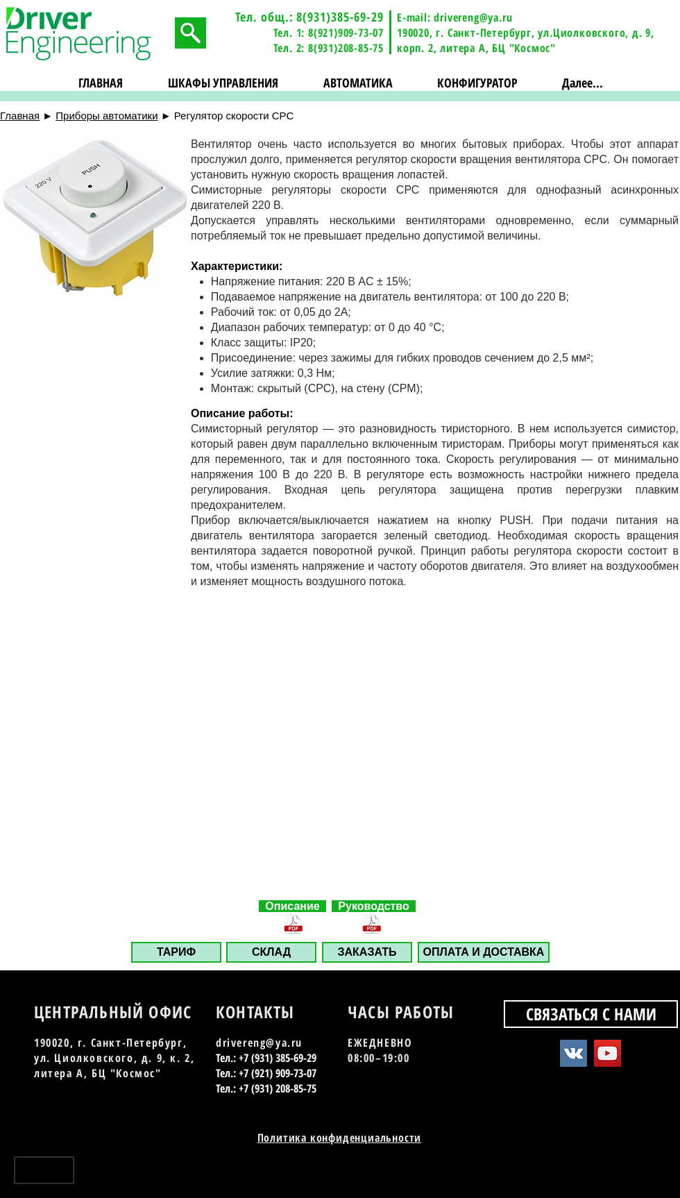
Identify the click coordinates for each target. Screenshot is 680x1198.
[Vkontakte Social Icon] (573, 1053)
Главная (20, 115)
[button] (223, 83)
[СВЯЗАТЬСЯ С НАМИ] (591, 1014)
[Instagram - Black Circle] (657, 1175)
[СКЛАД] (271, 952)
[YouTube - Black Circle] (633, 1175)
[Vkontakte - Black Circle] (609, 1175)
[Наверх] (44, 1170)
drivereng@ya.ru (473, 17)
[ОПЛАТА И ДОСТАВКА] (484, 952)
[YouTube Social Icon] (607, 1053)
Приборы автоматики (107, 115)
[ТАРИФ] (176, 952)
